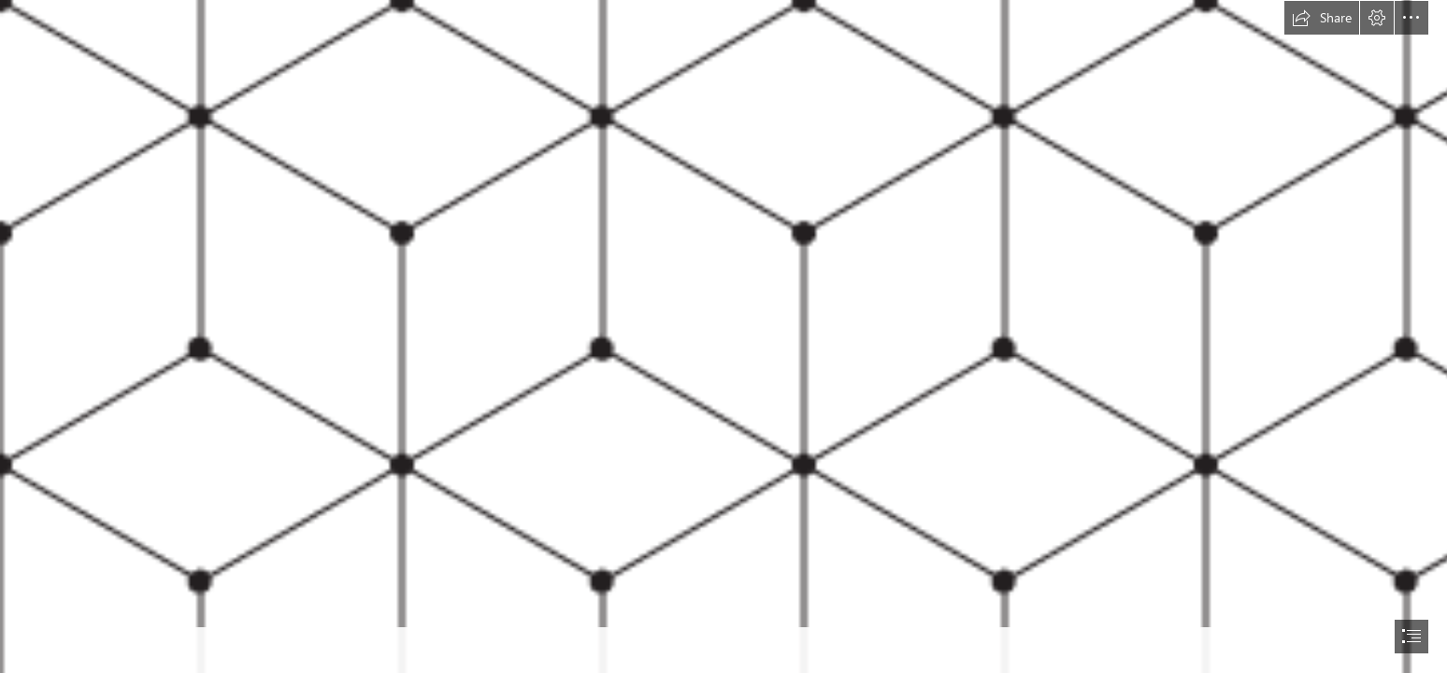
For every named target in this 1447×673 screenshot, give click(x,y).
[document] (723, 336)
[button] (1321, 18)
